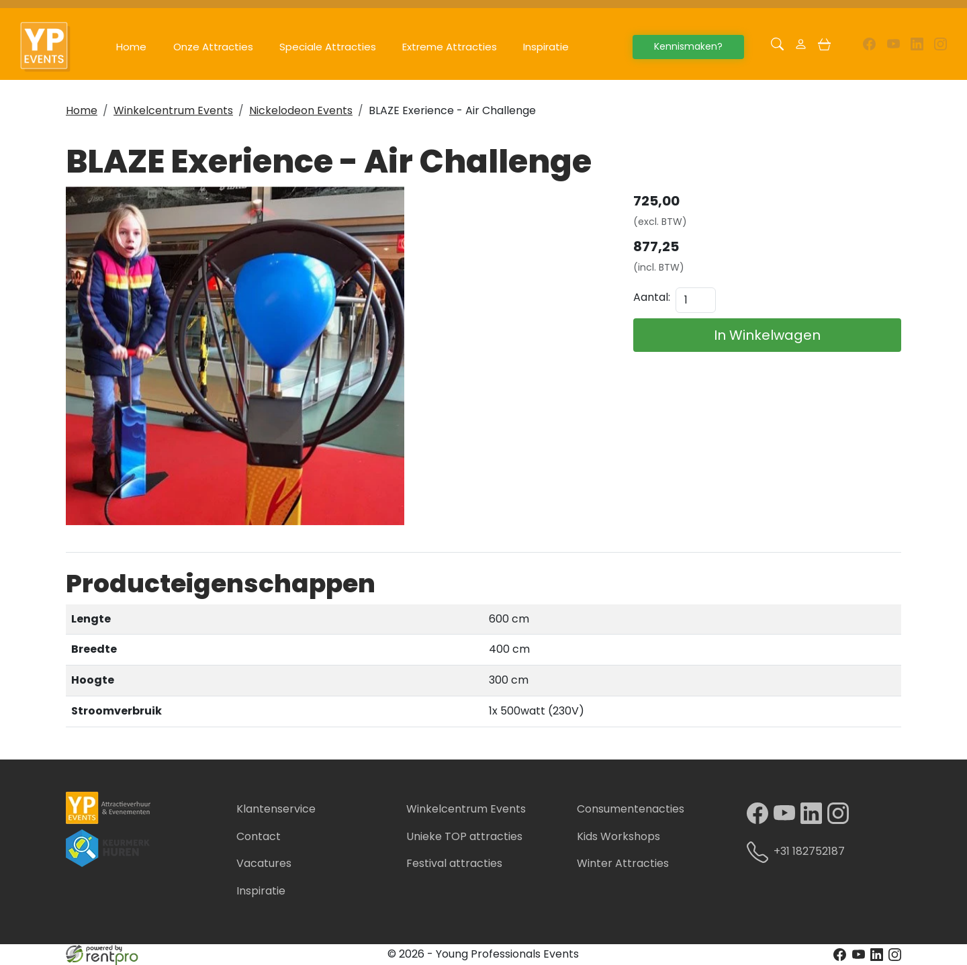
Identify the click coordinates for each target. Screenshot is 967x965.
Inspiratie (546, 47)
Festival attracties (454, 863)
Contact (258, 836)
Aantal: (651, 297)
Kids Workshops (618, 836)
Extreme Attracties (449, 47)
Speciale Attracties (327, 47)
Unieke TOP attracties (464, 836)
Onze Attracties (213, 47)
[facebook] (869, 47)
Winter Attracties (623, 863)
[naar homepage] (52, 47)
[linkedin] (917, 47)
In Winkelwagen (767, 335)
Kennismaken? (688, 46)
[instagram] (940, 47)
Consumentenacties (630, 809)
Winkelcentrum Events (173, 110)
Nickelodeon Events (301, 110)
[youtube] (892, 47)
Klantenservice (276, 809)
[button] (777, 47)
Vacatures (263, 863)
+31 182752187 (801, 852)
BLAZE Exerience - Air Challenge (452, 110)
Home (131, 47)
